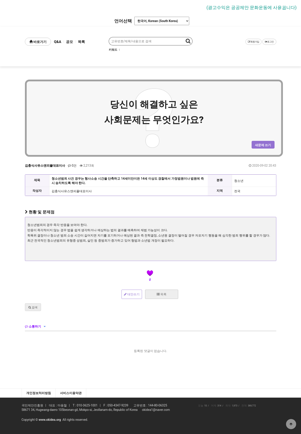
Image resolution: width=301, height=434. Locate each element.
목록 (81, 42)
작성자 (37, 190)
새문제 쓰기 (263, 145)
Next (280, 7)
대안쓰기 (132, 294)
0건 (72, 165)
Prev (20, 7)
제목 (37, 180)
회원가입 (253, 41)
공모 (69, 42)
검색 (32, 307)
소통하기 (33, 326)
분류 (220, 180)
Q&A (57, 42)
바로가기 (38, 42)
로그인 (269, 41)
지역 (220, 190)
